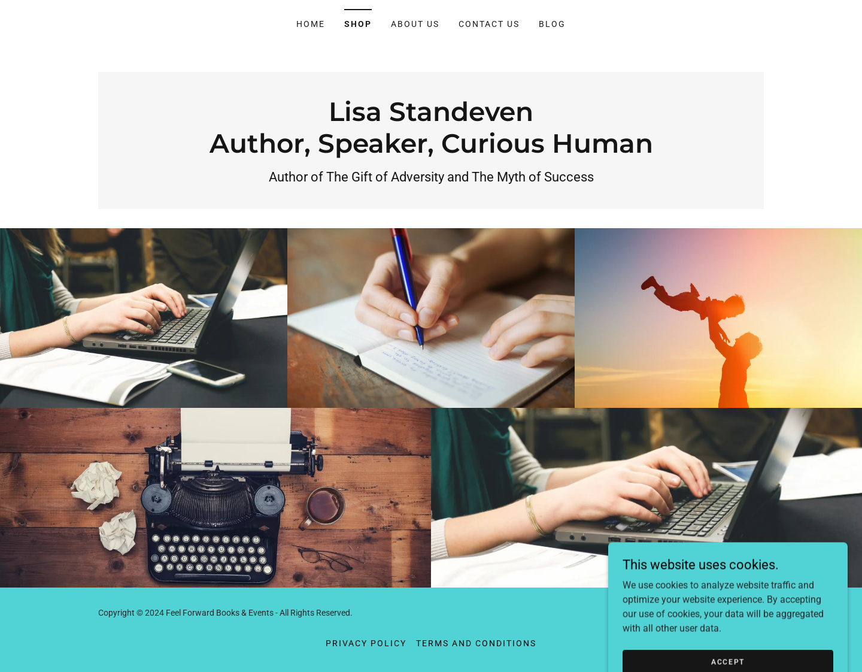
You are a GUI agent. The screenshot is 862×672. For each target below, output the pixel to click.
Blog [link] (552, 24)
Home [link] (310, 24)
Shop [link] (358, 24)
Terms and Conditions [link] (476, 643)
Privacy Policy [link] (366, 643)
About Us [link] (415, 24)
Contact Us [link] (489, 24)
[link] (431, 149)
